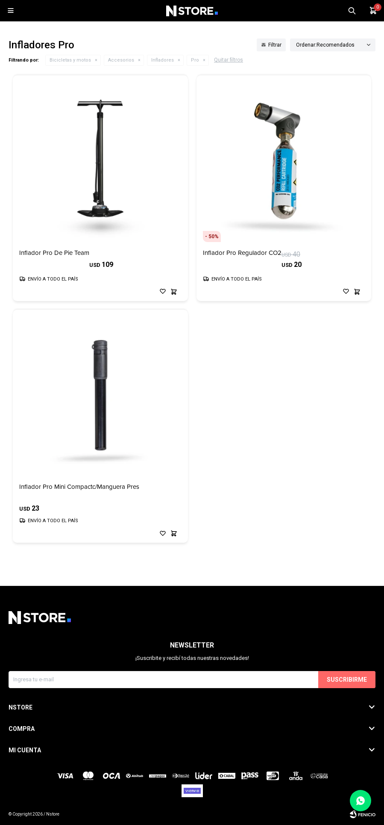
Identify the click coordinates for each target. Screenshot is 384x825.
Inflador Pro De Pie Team (54, 252)
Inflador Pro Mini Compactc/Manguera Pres (79, 486)
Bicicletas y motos (70, 60)
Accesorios (121, 60)
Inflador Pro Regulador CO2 (242, 252)
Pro (195, 60)
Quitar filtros (228, 60)
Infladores (162, 60)
